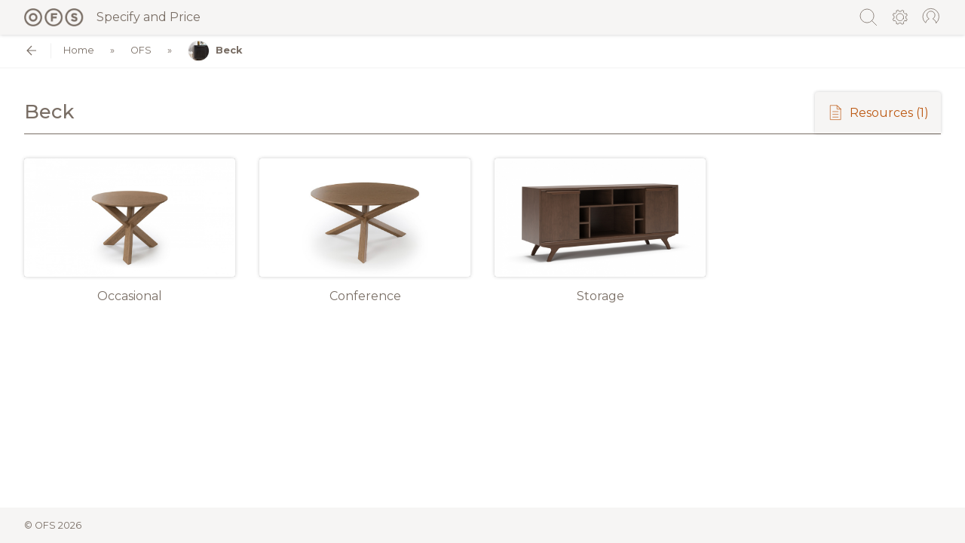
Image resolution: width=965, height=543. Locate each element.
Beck (215, 51)
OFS (141, 51)
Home (78, 51)
